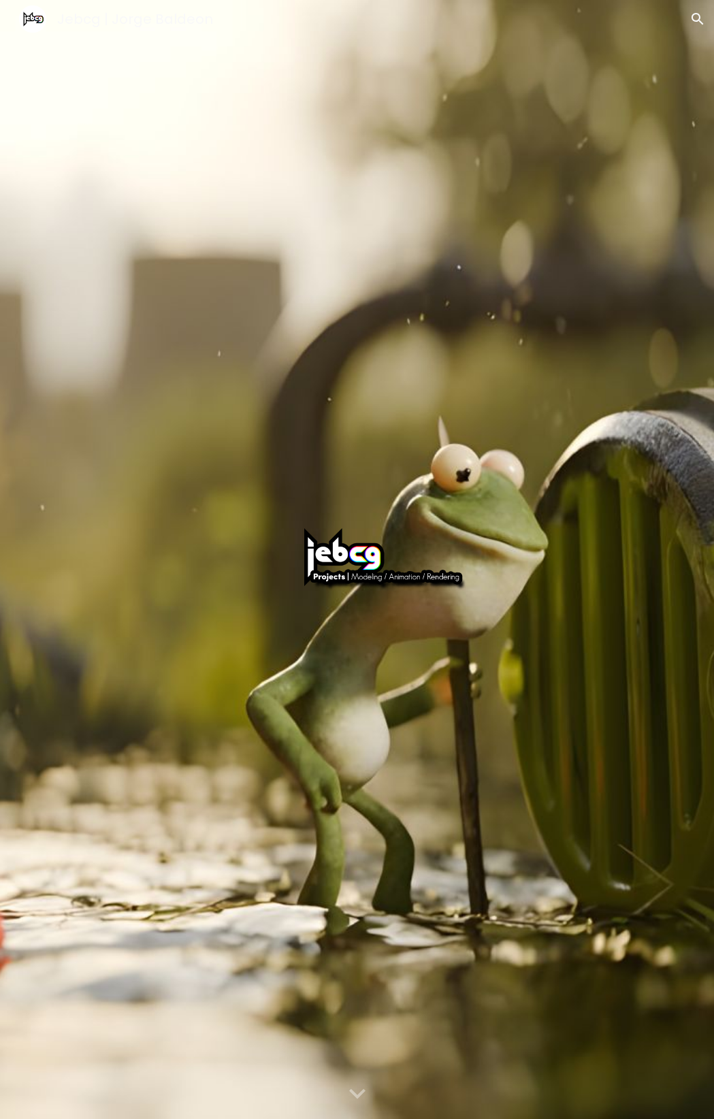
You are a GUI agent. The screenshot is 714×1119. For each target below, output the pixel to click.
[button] (697, 19)
